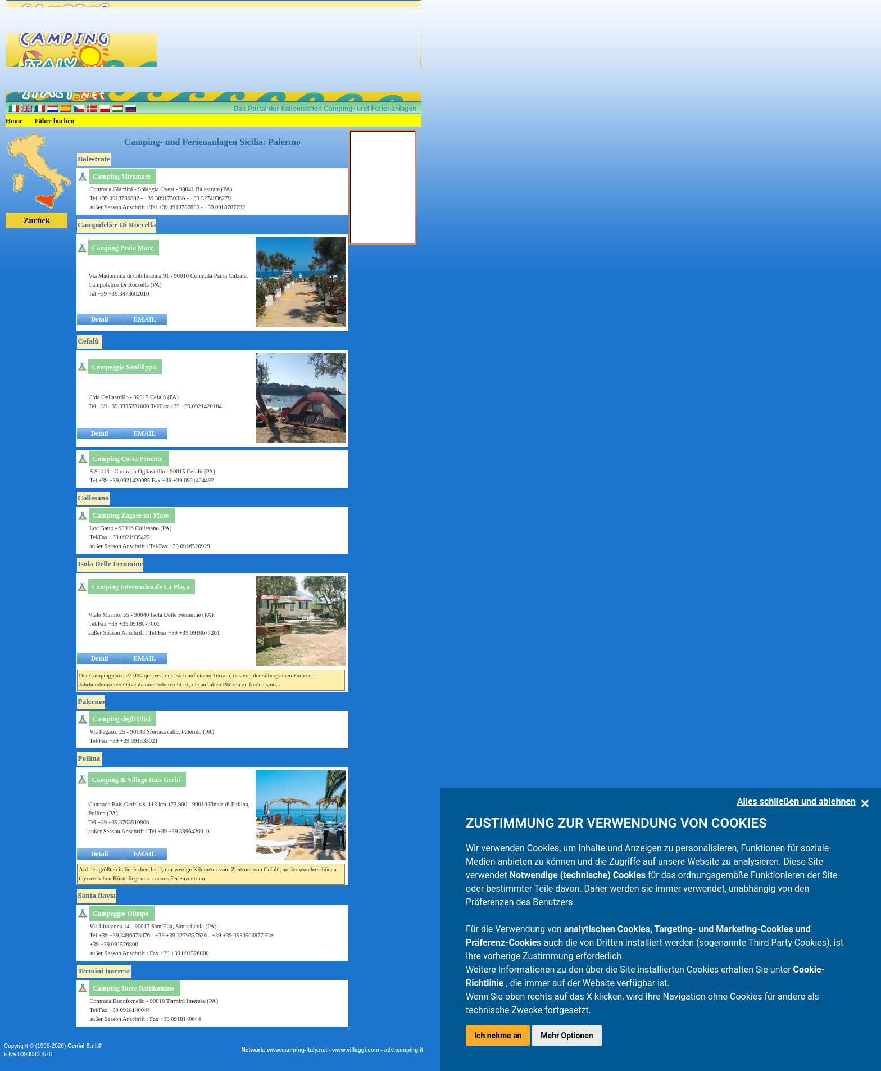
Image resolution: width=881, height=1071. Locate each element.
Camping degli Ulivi (122, 719)
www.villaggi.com (355, 1050)
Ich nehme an (497, 1035)
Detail (99, 319)
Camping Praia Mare (122, 248)
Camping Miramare (122, 176)
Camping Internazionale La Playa (140, 587)
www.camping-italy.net (297, 1050)
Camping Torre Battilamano (133, 988)
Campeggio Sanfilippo (124, 367)
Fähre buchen (55, 121)
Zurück (37, 220)
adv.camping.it (403, 1050)
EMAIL (144, 319)
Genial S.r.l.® (84, 1046)
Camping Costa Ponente (127, 459)
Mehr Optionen (567, 1035)
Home (14, 121)
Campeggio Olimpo (121, 914)
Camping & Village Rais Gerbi (136, 780)
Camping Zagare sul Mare (131, 515)
